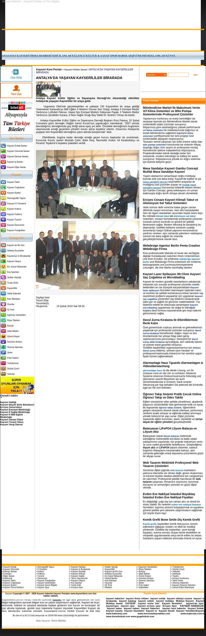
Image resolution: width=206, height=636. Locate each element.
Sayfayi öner (43, 297)
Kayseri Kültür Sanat (75, 69)
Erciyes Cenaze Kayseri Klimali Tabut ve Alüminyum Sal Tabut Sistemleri (170, 201)
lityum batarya (171, 436)
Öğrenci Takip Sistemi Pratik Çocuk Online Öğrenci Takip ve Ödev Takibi (172, 395)
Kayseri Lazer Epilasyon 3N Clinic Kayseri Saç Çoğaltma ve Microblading (172, 275)
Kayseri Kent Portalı (49, 69)
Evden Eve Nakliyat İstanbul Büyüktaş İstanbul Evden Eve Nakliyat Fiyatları (169, 495)
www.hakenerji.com (116, 613)
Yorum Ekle (42, 300)
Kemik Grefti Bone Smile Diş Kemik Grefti (171, 519)
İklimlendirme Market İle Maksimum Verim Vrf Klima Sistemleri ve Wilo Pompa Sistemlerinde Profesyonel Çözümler (171, 111)
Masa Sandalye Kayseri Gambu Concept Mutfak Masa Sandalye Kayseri (170, 170)
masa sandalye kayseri (155, 182)
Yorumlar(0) (42, 303)
